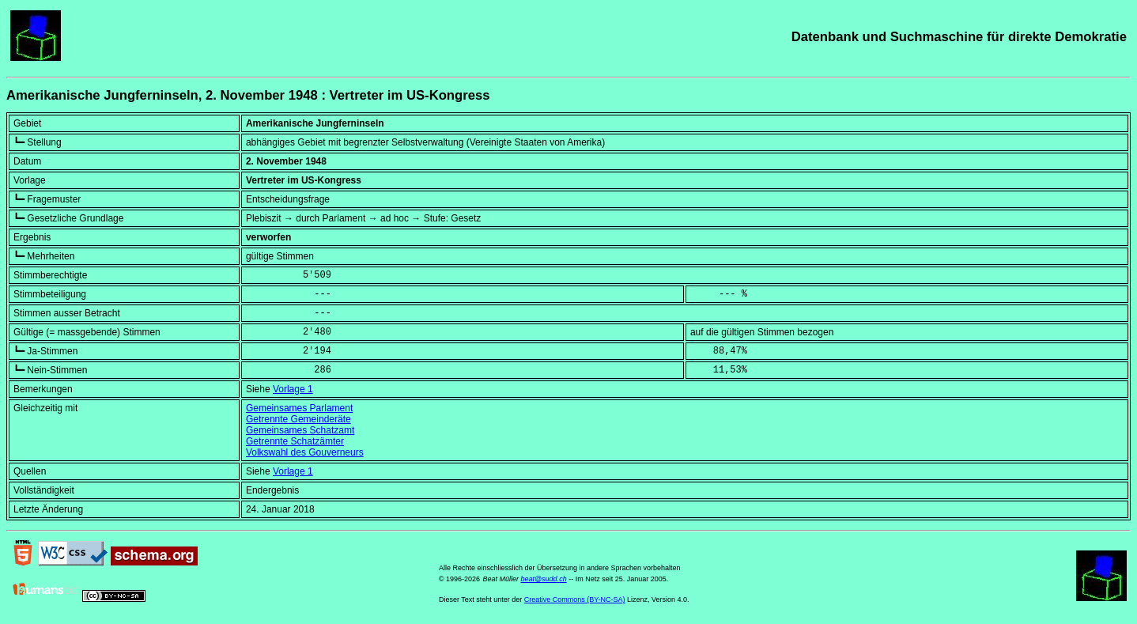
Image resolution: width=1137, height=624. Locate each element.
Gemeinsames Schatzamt (300, 430)
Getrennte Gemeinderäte (298, 419)
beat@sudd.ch (543, 579)
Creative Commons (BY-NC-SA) (574, 599)
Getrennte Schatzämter (295, 441)
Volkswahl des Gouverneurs (305, 452)
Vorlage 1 (293, 389)
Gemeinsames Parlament (299, 408)
